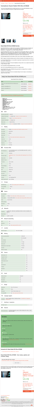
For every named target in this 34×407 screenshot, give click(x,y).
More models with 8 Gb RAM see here (18, 184)
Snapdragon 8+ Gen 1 (12, 155)
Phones (6, 3)
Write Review (17, 362)
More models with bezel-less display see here (17, 137)
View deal (29, 84)
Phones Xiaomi (11, 3)
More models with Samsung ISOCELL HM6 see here (23, 197)
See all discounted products (5, 395)
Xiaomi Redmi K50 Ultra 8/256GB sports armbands (11, 351)
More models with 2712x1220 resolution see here (19, 129)
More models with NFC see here (16, 225)
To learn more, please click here (14, 339)
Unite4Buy (2, 3)
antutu (12, 123)
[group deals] (3, 1)
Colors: (24, 31)
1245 (10, 120)
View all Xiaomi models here (16, 118)
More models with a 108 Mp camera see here (17, 195)
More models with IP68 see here (18, 293)
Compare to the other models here (21, 116)
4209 (10, 116)
